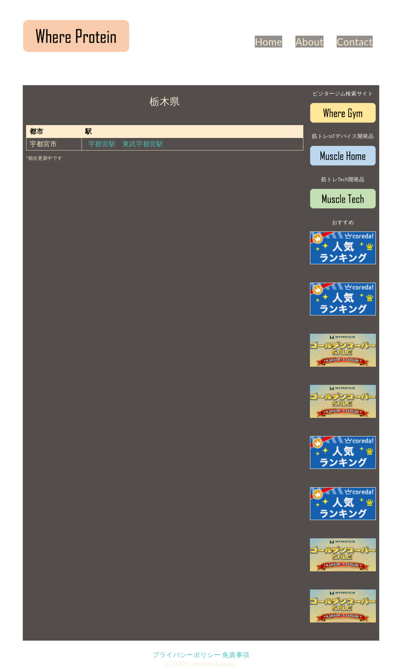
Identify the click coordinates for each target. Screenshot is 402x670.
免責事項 (236, 654)
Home (268, 42)
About (309, 42)
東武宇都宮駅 (142, 144)
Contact (355, 42)
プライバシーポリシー (186, 654)
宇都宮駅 (102, 144)
